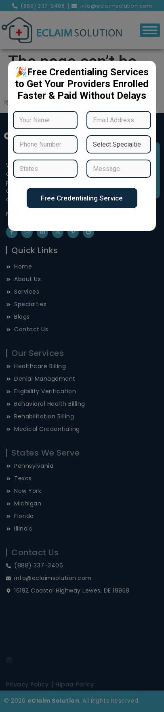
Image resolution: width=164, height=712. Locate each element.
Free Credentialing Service (82, 198)
